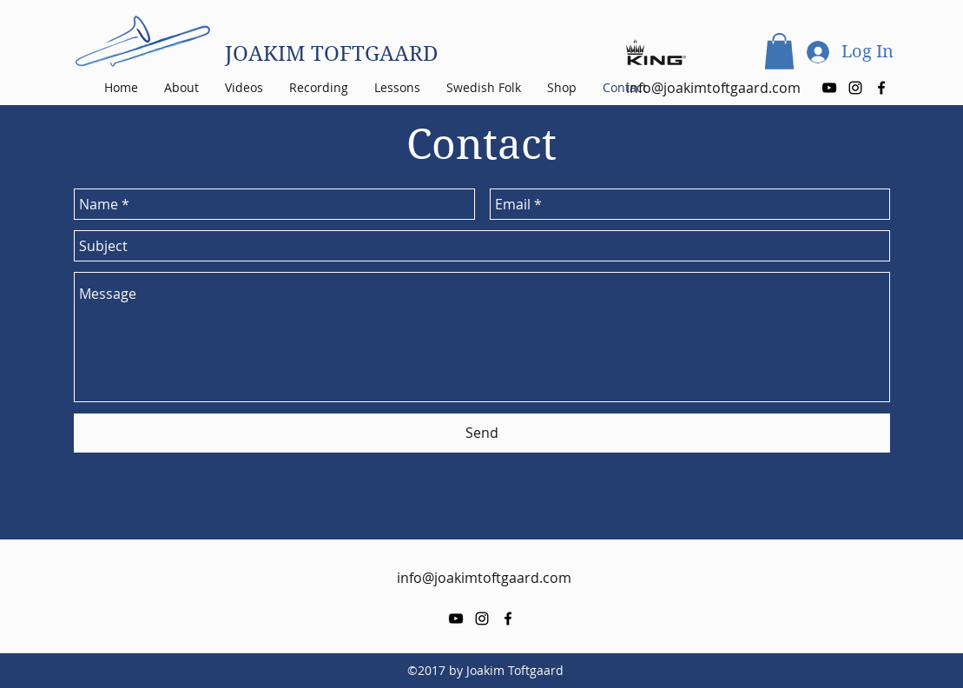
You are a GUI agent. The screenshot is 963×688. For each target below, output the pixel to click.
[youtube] (829, 87)
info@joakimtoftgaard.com (484, 577)
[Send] (482, 433)
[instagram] (855, 87)
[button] (779, 51)
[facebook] (881, 87)
